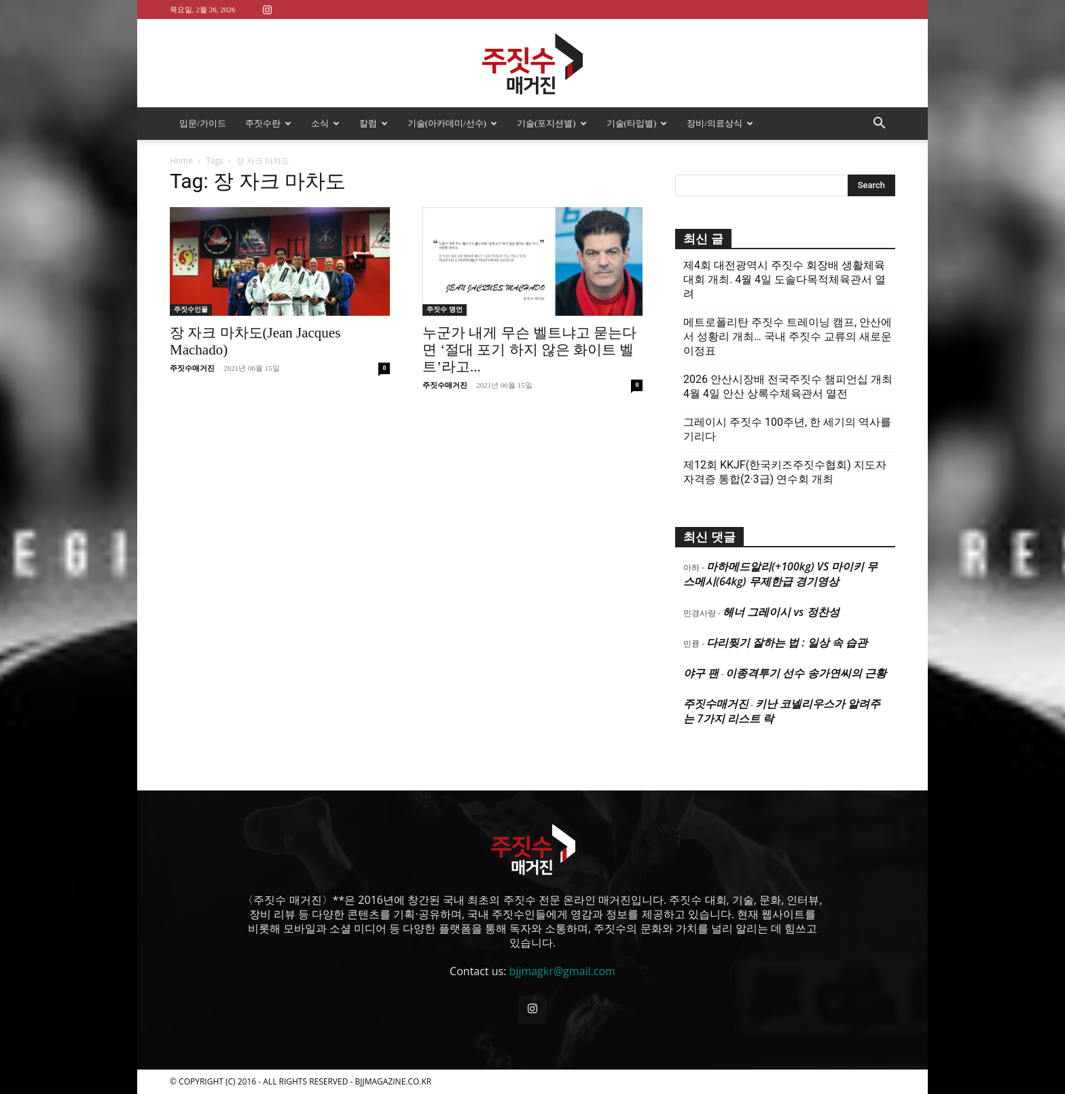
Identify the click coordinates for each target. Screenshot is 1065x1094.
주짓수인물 (191, 309)
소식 (325, 123)
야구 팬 (701, 672)
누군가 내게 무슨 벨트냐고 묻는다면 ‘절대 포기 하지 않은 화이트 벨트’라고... (529, 350)
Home (181, 160)
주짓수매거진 (192, 368)
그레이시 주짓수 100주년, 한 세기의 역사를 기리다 (787, 429)
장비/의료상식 (720, 123)
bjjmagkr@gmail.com (562, 971)
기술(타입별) (637, 123)
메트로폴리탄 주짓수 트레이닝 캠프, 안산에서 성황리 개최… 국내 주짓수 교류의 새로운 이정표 (787, 336)
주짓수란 (268, 123)
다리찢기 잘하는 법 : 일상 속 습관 (786, 642)
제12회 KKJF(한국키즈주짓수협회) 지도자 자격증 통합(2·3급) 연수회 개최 (784, 472)
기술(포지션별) (552, 123)
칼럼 (373, 123)
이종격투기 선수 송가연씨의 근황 (805, 672)
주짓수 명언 (445, 309)
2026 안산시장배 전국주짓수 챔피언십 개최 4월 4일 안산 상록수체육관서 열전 (787, 386)
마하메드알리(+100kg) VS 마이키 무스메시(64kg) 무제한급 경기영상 (780, 574)
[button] (879, 124)
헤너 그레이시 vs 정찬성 (781, 611)
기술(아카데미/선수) (452, 123)
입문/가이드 (202, 123)
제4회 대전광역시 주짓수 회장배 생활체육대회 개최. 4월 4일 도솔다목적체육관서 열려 (784, 279)
